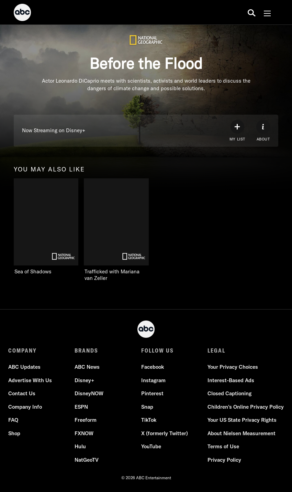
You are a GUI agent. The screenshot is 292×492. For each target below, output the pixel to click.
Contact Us (21, 393)
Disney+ (84, 380)
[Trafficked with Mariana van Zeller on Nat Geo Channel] (123, 230)
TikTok (148, 420)
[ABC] (22, 13)
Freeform (86, 420)
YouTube (151, 446)
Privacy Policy (224, 460)
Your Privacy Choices (232, 367)
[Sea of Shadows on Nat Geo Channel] (46, 226)
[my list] (237, 131)
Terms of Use (223, 446)
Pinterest (152, 393)
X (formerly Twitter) (164, 433)
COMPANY (22, 350)
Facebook (152, 367)
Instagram (153, 380)
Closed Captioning (229, 393)
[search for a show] (252, 12)
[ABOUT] (263, 131)
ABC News (87, 367)
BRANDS (86, 350)
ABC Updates (24, 367)
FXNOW (84, 433)
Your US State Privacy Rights (242, 420)
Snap (147, 407)
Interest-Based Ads (230, 380)
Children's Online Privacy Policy (245, 407)
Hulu (80, 446)
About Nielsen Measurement (241, 433)
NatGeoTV (87, 460)
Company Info (25, 407)
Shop (14, 433)
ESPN (81, 407)
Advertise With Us (30, 380)
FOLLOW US (157, 350)
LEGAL (216, 350)
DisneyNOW (89, 393)
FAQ (13, 420)
